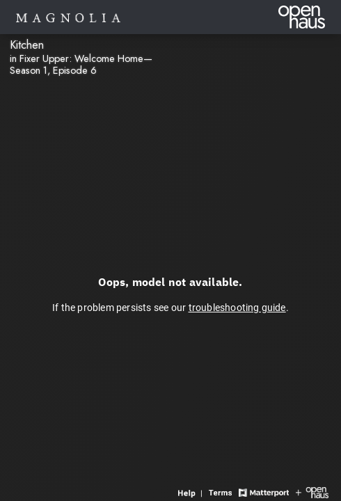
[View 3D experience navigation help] (191, 492)
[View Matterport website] (263, 492)
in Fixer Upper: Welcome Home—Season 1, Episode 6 (81, 64)
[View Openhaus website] (312, 492)
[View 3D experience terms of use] (222, 492)
